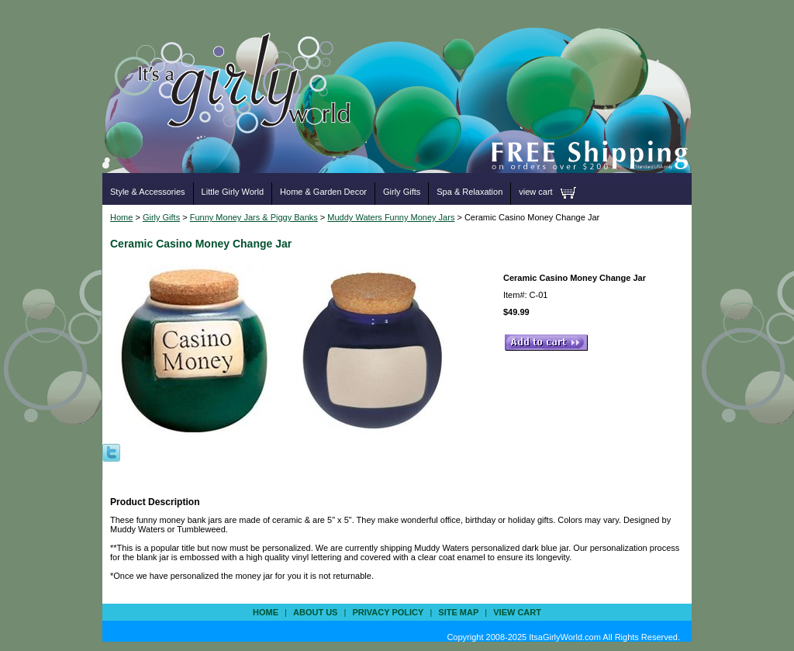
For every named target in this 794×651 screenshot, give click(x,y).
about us (315, 612)
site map (458, 612)
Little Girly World (233, 191)
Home (121, 217)
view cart (535, 191)
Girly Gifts (401, 191)
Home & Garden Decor (323, 191)
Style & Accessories (147, 191)
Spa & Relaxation (469, 191)
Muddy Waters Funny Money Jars (390, 217)
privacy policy (387, 612)
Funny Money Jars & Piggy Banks (254, 217)
